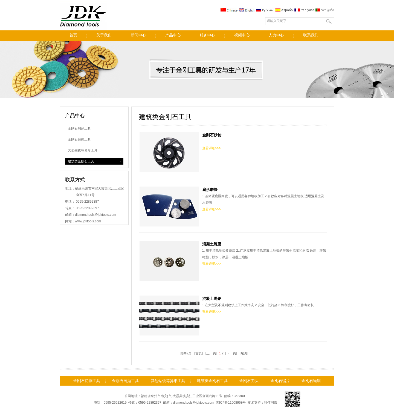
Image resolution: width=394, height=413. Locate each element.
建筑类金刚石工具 (81, 161)
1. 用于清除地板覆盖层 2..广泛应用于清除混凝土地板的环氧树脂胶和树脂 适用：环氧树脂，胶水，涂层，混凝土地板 (233, 261)
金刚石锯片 (280, 381)
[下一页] (231, 353)
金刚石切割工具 (79, 128)
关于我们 (104, 35)
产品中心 (173, 35)
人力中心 (276, 35)
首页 (73, 35)
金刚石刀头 (249, 381)
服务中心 (207, 35)
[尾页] (244, 353)
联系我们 (310, 35)
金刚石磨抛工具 (79, 139)
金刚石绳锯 (311, 381)
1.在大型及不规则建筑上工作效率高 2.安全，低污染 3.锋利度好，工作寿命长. (233, 315)
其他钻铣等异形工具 (82, 150)
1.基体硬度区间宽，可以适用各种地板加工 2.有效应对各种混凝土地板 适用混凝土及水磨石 (233, 206)
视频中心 (242, 35)
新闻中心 (138, 35)
